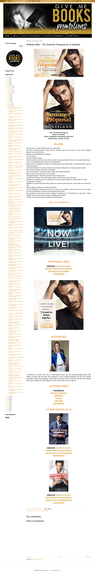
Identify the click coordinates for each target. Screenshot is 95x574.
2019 (8, 399)
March (9, 102)
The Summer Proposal (39, 510)
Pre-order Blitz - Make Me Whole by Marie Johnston (15, 393)
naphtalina (50, 570)
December (10, 86)
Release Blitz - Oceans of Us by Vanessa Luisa (14, 250)
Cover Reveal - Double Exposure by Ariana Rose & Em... (15, 140)
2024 (8, 80)
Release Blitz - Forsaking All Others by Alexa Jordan (15, 132)
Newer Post (29, 557)
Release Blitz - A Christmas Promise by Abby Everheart (15, 296)
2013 (8, 410)
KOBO (54, 269)
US (56, 266)
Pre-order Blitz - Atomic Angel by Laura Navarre (14, 337)
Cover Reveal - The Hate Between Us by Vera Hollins (15, 108)
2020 (8, 398)
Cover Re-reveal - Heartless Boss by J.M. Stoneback (15, 268)
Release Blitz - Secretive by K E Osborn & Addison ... (14, 149)
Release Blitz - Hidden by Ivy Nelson (15, 165)
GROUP (63, 393)
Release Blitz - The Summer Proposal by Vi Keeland (13, 340)
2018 (8, 401)
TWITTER (59, 401)
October (10, 89)
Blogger (59, 570)
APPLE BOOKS (65, 269)
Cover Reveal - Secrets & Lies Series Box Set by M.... (15, 358)
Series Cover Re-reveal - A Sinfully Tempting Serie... (15, 239)
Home (59, 557)
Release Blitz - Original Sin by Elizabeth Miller (14, 265)
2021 (8, 396)
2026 (8, 77)
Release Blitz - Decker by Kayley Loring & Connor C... (14, 299)
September (10, 91)
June (9, 97)
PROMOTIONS (72, 36)
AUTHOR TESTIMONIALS (30, 36)
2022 (8, 84)
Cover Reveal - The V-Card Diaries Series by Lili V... (15, 308)
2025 (8, 79)
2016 (8, 405)
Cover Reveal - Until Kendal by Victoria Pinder (14, 355)
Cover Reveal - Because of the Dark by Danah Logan (15, 305)
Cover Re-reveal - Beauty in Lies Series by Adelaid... (14, 185)
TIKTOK (58, 398)
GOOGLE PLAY (55, 271)
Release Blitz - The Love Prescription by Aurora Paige (15, 111)
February (10, 104)
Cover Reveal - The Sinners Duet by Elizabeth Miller (15, 390)
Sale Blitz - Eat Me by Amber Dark (15, 216)
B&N (47, 269)
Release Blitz (32, 510)
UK (61, 266)
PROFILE (55, 393)
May (9, 98)
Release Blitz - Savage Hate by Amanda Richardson (14, 173)
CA (65, 266)
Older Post (88, 557)
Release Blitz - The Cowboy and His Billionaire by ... (15, 225)
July (9, 95)
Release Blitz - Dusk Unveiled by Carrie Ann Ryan (14, 290)
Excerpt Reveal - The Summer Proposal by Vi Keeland (14, 375)
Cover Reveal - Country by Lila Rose (15, 276)
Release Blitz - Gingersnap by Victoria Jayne (14, 328)
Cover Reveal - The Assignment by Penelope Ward (15, 262)
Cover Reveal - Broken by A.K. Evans (15, 230)
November (10, 87)
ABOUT (15, 36)
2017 (8, 403)
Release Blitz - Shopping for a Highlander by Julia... (14, 322)
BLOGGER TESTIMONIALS (54, 36)
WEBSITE (58, 396)
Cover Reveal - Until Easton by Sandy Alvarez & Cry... (14, 209)
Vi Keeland (46, 510)
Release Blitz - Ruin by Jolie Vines (15, 151)
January (10, 106)
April (9, 100)
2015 (8, 407)
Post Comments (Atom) (37, 559)
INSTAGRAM (58, 404)
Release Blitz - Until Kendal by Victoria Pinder (14, 281)
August (9, 93)
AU (69, 266)
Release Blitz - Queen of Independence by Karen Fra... (14, 244)
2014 (8, 409)
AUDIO (66, 271)
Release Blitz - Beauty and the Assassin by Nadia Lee (14, 364)
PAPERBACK (58, 274)
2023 (8, 82)
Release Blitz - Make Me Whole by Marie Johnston (15, 247)
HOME (7, 36)
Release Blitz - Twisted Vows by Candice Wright (14, 331)
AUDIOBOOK (66, 453)
